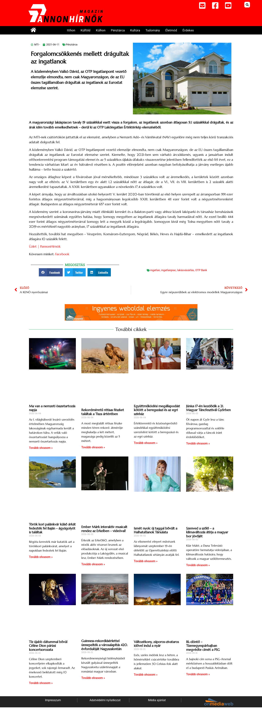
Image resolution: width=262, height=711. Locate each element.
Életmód (171, 30)
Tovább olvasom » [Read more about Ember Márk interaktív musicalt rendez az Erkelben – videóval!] (93, 564)
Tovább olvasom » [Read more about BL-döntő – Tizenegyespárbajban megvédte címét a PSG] (198, 674)
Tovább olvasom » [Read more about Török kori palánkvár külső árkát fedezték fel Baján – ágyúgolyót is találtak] (41, 557)
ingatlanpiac (168, 270)
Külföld (85, 30)
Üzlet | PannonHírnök (45, 246)
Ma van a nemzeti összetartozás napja (52, 408)
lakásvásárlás (185, 270)
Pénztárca (118, 30)
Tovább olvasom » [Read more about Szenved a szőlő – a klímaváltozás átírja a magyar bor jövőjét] (198, 565)
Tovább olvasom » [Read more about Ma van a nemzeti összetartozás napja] (41, 448)
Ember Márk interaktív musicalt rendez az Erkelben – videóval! (104, 529)
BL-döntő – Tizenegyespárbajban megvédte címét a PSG (203, 646)
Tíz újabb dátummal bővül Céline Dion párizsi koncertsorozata (48, 646)
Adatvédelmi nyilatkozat (105, 700)
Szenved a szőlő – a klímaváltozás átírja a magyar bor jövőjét (207, 532)
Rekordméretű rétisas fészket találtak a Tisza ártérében (102, 412)
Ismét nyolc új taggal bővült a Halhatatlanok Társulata (155, 530)
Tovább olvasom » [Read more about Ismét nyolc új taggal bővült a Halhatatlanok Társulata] (146, 561)
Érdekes (188, 30)
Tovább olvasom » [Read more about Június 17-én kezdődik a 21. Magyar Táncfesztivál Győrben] (198, 443)
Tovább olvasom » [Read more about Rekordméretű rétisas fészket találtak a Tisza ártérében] (93, 447)
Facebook (62, 254)
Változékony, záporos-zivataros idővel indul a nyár (156, 644)
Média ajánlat (157, 700)
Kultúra (135, 30)
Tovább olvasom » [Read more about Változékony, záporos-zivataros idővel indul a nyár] (146, 674)
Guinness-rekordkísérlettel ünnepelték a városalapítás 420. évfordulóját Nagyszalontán (104, 645)
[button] (247, 4)
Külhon (100, 30)
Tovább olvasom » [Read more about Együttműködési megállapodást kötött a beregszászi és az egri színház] (146, 443)
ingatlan (155, 270)
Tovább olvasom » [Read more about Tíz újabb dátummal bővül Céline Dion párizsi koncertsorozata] (41, 683)
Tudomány (152, 30)
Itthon (71, 30)
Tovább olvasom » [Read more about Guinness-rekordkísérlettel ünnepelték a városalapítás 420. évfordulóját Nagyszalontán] (93, 678)
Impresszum (53, 700)
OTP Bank (201, 270)
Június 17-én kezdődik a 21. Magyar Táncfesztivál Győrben (208, 408)
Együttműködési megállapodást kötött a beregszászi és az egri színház (157, 410)
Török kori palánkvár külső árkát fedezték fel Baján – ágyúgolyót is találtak (52, 528)
